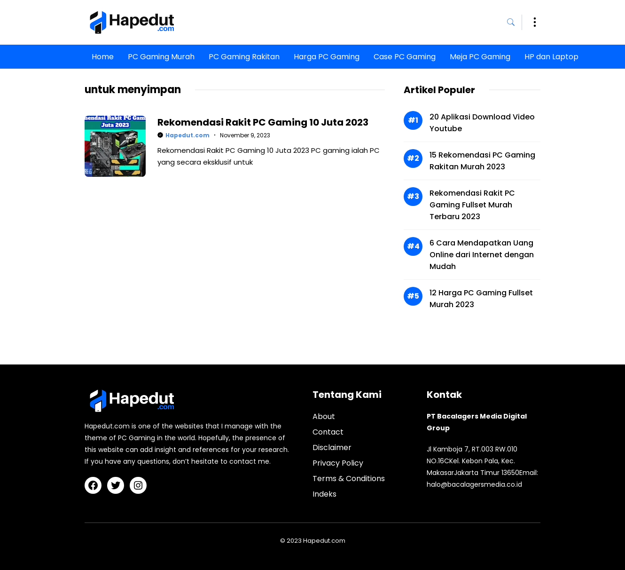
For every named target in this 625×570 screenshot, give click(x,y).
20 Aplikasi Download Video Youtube (482, 122)
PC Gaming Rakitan (244, 56)
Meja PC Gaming (480, 56)
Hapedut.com (187, 135)
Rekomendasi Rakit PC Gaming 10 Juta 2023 (262, 122)
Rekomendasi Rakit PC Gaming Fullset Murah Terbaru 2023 (472, 205)
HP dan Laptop (551, 56)
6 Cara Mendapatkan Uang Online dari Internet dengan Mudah (482, 255)
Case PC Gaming (405, 56)
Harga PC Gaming (326, 56)
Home (103, 56)
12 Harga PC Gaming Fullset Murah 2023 (481, 298)
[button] (514, 22)
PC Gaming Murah (161, 56)
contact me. (250, 461)
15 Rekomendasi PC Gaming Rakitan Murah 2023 (482, 161)
